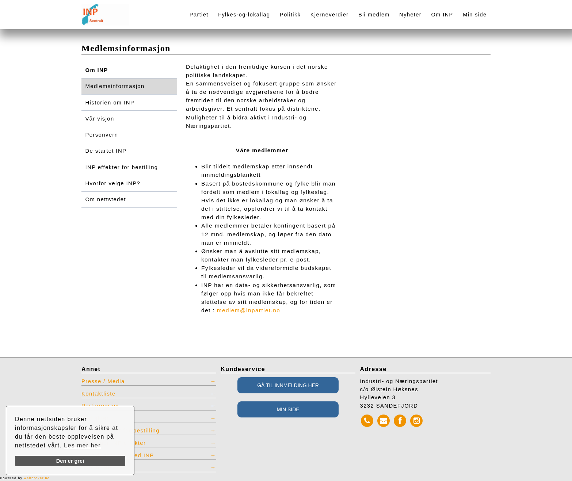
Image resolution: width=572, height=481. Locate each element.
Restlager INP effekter (113, 443)
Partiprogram (100, 406)
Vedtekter (95, 418)
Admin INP (96, 467)
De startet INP (106, 151)
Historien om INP (110, 103)
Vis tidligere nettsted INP (117, 455)
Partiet (199, 15)
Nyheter (410, 15)
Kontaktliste (98, 394)
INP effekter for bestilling (121, 167)
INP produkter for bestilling (120, 431)
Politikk (290, 15)
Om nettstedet (105, 199)
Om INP (442, 15)
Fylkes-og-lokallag (244, 15)
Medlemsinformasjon (115, 86)
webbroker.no (37, 478)
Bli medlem (374, 15)
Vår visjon (99, 119)
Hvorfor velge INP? (113, 183)
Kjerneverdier (329, 15)
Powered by (25, 478)
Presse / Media (103, 381)
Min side (475, 15)
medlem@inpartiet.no (249, 310)
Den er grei (70, 461)
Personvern (101, 135)
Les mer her (82, 445)
